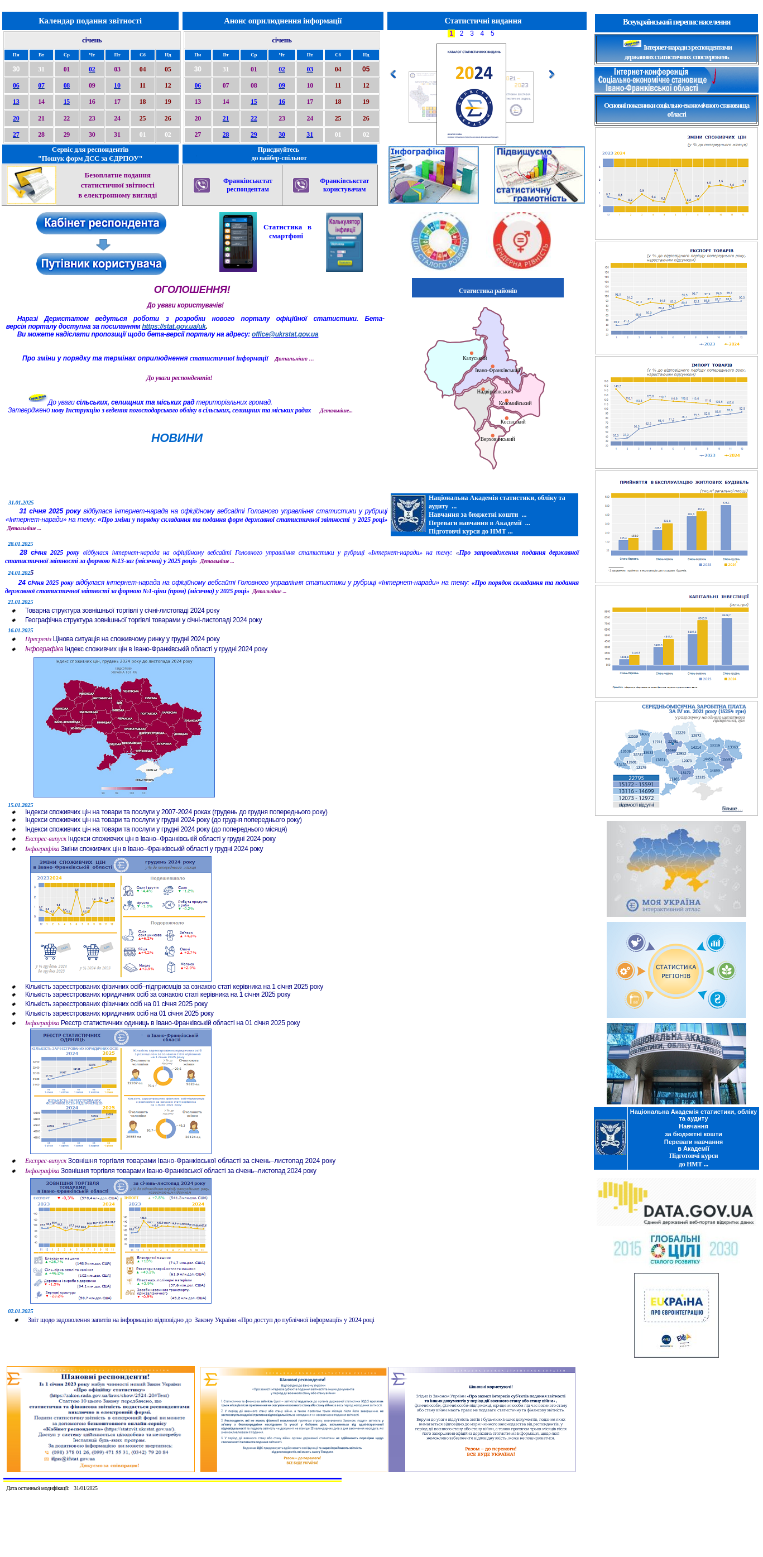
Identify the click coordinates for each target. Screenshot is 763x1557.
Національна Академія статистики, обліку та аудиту (693, 1115)
